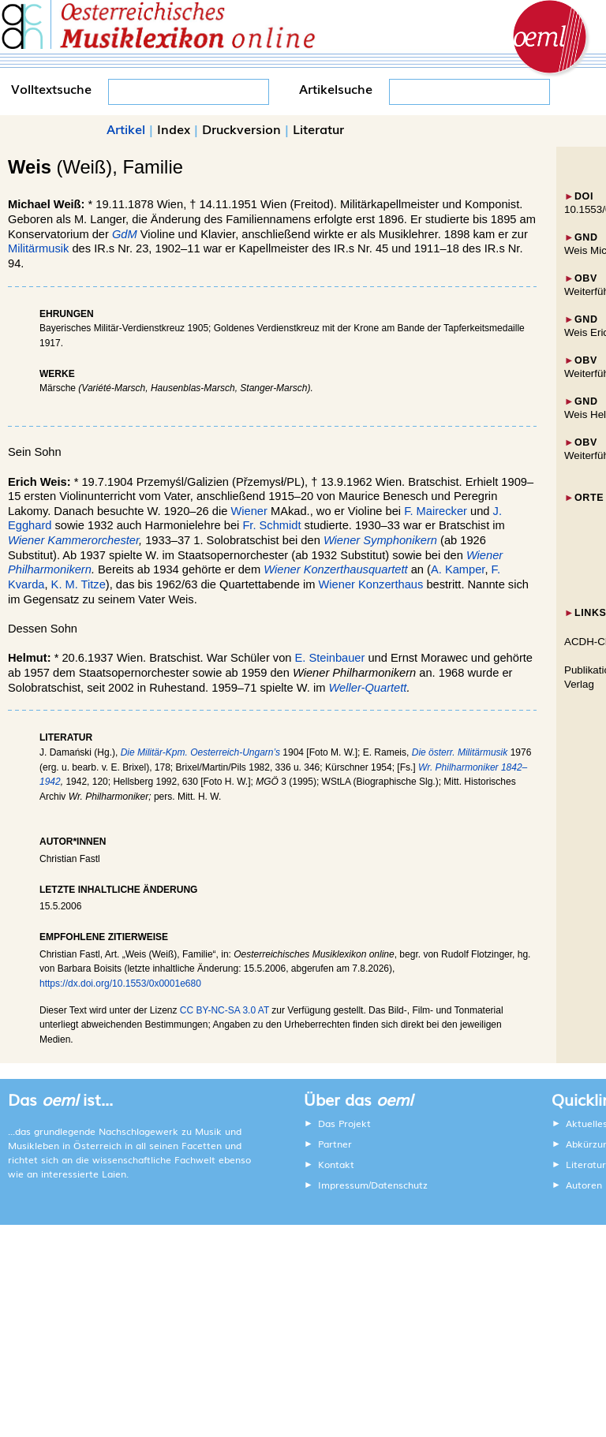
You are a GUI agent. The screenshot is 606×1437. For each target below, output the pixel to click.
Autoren (584, 1185)
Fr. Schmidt (271, 525)
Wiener (248, 511)
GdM (126, 234)
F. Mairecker (435, 511)
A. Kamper (457, 569)
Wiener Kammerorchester (73, 540)
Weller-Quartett (368, 687)
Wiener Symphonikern (380, 540)
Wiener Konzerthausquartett (335, 569)
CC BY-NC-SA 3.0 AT (224, 1010)
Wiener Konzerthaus (371, 584)
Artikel (126, 128)
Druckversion (241, 128)
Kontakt (336, 1164)
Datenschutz (399, 1185)
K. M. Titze (78, 584)
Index (173, 128)
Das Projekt (344, 1123)
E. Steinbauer (330, 657)
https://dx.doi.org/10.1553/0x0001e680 (120, 983)
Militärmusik (38, 248)
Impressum (343, 1185)
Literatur (318, 128)
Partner (335, 1144)
